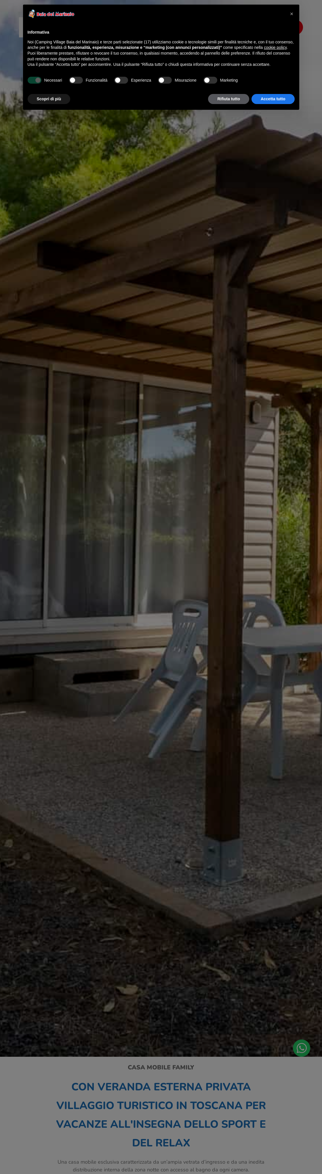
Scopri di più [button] (49, 99)
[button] (291, 13)
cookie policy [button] (275, 47)
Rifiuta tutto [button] (228, 99)
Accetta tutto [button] (273, 99)
